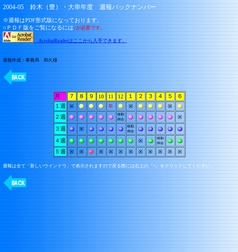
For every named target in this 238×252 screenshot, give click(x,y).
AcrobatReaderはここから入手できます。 (65, 40)
